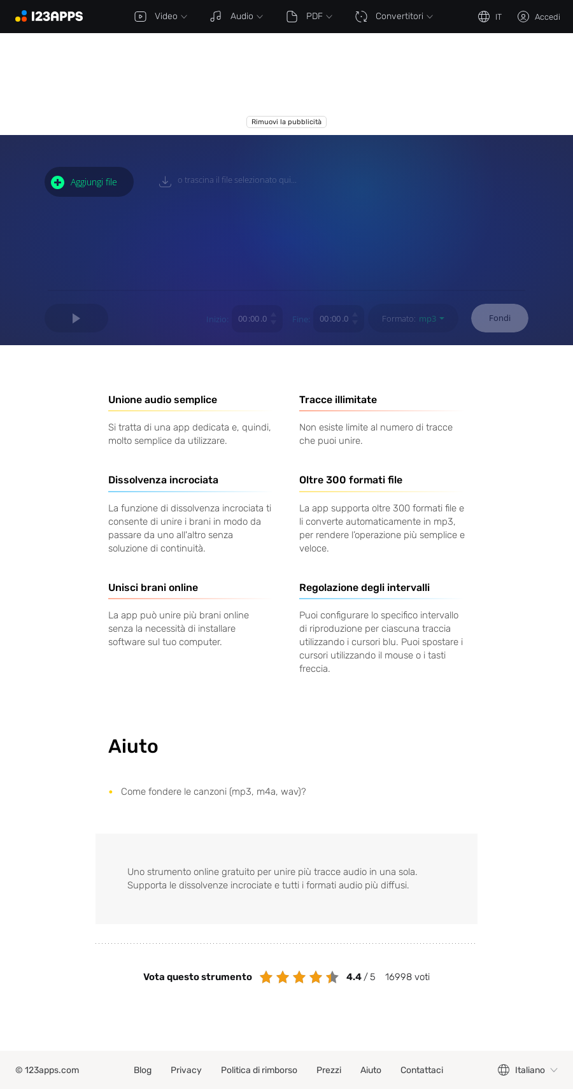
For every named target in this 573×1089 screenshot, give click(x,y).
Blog (143, 1070)
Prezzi (328, 1070)
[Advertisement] (205, 84)
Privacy (186, 1070)
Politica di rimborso (259, 1070)
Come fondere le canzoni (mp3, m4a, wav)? (213, 791)
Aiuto (370, 1070)
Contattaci (421, 1070)
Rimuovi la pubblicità (286, 122)
